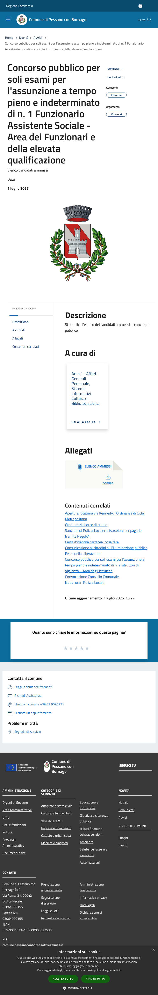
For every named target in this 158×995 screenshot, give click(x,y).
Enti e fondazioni (14, 824)
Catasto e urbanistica (56, 835)
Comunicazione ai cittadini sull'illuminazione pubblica (106, 548)
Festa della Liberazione (82, 553)
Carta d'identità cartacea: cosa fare (92, 542)
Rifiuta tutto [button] (95, 978)
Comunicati (126, 809)
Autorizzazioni (90, 862)
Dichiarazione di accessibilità (91, 915)
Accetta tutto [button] (63, 979)
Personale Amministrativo (13, 842)
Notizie (123, 802)
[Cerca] (149, 19)
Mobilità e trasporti (54, 842)
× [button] (153, 950)
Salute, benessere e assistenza (93, 852)
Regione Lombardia (19, 5)
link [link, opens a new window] (118, 970)
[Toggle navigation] (8, 19)
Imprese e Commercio (56, 828)
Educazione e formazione (89, 805)
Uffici (6, 817)
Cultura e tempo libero (56, 813)
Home (9, 37)
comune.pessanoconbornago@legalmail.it (32, 944)
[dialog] (79, 970)
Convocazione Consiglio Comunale (92, 576)
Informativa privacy (93, 897)
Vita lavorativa (51, 820)
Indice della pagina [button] (24, 308)
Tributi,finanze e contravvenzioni (91, 831)
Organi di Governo (15, 802)
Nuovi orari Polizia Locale (84, 582)
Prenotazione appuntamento (51, 887)
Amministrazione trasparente (92, 887)
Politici (7, 832)
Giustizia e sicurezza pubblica (94, 818)
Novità (23, 37)
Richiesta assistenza (55, 918)
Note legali (87, 904)
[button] (79, 988)
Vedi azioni (117, 77)
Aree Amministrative (17, 809)
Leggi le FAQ (49, 910)
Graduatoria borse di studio (86, 524)
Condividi (116, 68)
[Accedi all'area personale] (140, 6)
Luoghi (123, 837)
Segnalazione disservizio (50, 900)
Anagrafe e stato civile (56, 805)
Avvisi (38, 37)
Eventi (123, 845)
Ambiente (86, 841)
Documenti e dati (14, 852)
